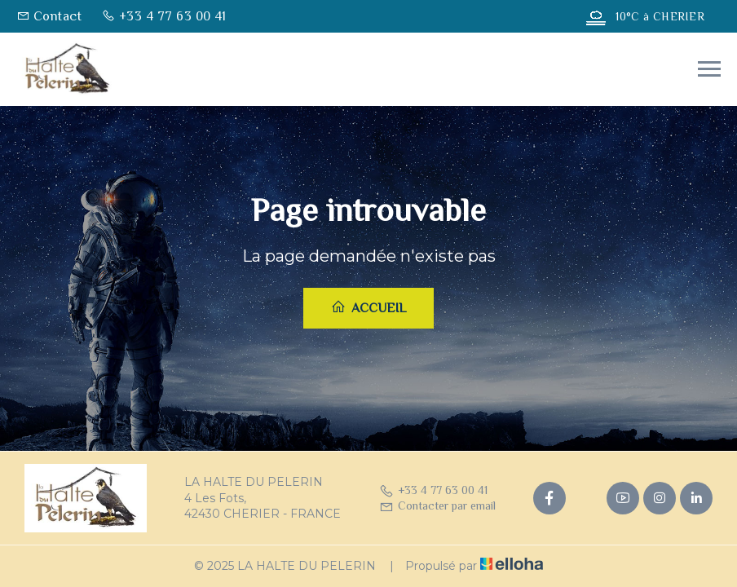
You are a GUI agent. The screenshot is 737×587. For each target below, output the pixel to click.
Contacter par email (437, 505)
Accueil (368, 307)
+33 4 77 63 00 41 (433, 490)
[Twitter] (586, 498)
